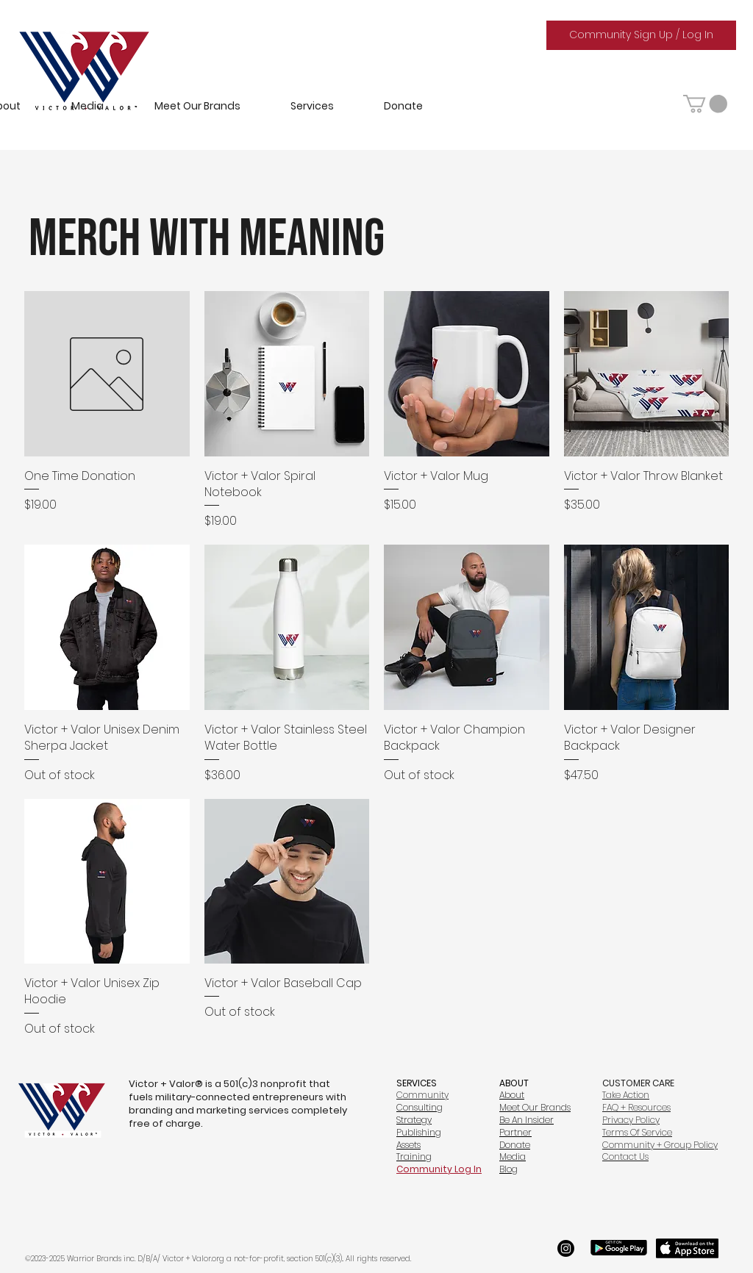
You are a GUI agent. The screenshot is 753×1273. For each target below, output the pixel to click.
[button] (705, 103)
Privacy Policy (631, 1120)
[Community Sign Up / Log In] (641, 35)
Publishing (418, 1132)
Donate (514, 1144)
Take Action (625, 1095)
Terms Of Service (637, 1132)
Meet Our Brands (535, 1107)
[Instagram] (565, 1248)
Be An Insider (526, 1120)
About (511, 1095)
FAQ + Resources (636, 1107)
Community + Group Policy (660, 1144)
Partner (515, 1132)
